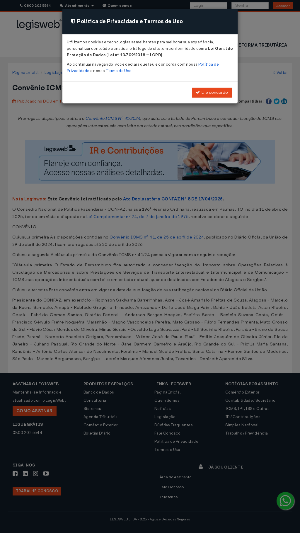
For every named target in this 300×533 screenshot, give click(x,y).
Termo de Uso (119, 70)
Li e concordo (212, 92)
